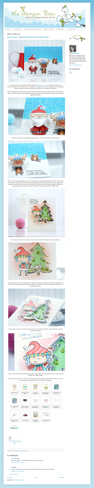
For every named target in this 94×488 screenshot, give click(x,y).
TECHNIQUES (60, 29)
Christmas (13, 450)
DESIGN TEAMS (48, 29)
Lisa (12, 467)
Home (35, 477)
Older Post (61, 477)
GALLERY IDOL (71, 29)
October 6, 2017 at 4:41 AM (17, 471)
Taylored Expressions (43, 85)
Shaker (17, 450)
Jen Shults (13, 458)
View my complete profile (75, 65)
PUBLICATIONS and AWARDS (32, 29)
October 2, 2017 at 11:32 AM (18, 462)
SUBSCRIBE (17, 29)
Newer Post (10, 477)
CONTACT (9, 29)
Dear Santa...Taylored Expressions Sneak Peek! (28, 37)
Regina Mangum (75, 53)
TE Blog (22, 378)
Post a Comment (13, 474)
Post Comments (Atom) (19, 480)
